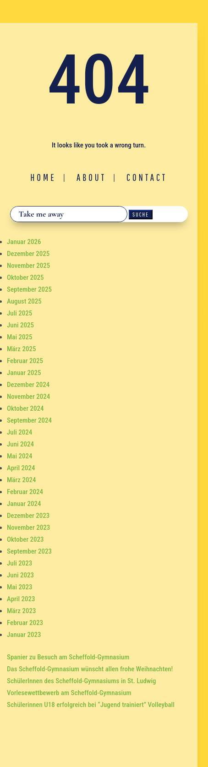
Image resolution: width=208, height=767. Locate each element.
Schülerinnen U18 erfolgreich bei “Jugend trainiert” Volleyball (91, 705)
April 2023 (21, 599)
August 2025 (24, 301)
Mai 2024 (20, 456)
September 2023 (29, 551)
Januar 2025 (24, 373)
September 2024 (29, 420)
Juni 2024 (20, 444)
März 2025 (21, 349)
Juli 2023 (19, 563)
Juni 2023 (20, 575)
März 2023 (21, 611)
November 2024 (28, 396)
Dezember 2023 (28, 515)
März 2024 (21, 480)
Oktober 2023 (25, 539)
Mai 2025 (20, 337)
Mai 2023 (20, 587)
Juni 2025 (20, 325)
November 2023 (28, 527)
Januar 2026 (24, 242)
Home (43, 177)
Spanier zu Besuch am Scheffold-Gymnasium (68, 657)
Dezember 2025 (28, 254)
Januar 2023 (24, 635)
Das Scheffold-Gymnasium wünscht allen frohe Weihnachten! (90, 669)
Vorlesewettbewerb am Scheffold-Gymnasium (69, 693)
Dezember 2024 (28, 385)
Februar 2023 (25, 623)
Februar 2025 (25, 361)
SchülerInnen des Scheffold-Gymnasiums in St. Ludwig (81, 681)
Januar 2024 (24, 504)
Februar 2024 (25, 492)
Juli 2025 (19, 313)
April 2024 (21, 468)
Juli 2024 (19, 432)
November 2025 (28, 265)
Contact (146, 177)
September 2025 (29, 289)
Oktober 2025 (25, 277)
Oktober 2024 (25, 408)
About (91, 177)
